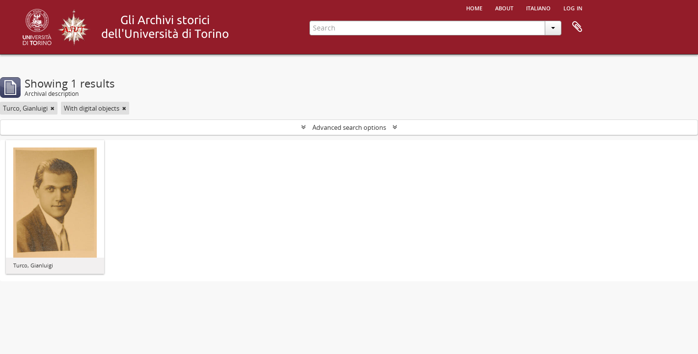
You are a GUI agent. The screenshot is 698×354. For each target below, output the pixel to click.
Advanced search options (349, 127)
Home (474, 7)
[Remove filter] (53, 108)
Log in (573, 7)
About (504, 7)
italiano (538, 7)
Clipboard (577, 27)
